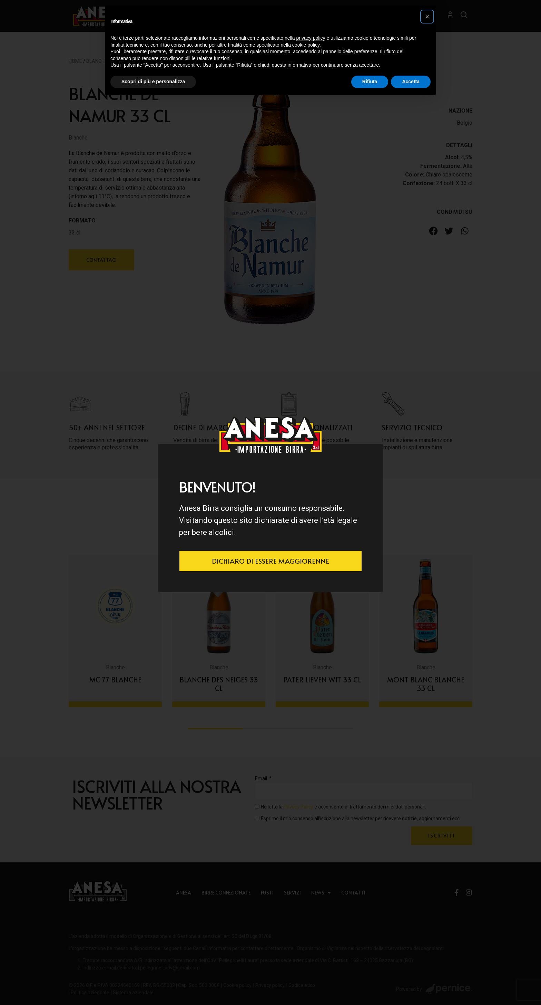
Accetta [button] (411, 81)
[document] (270, 502)
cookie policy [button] (305, 45)
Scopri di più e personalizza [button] (153, 81)
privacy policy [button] (310, 38)
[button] (427, 16)
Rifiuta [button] (369, 81)
